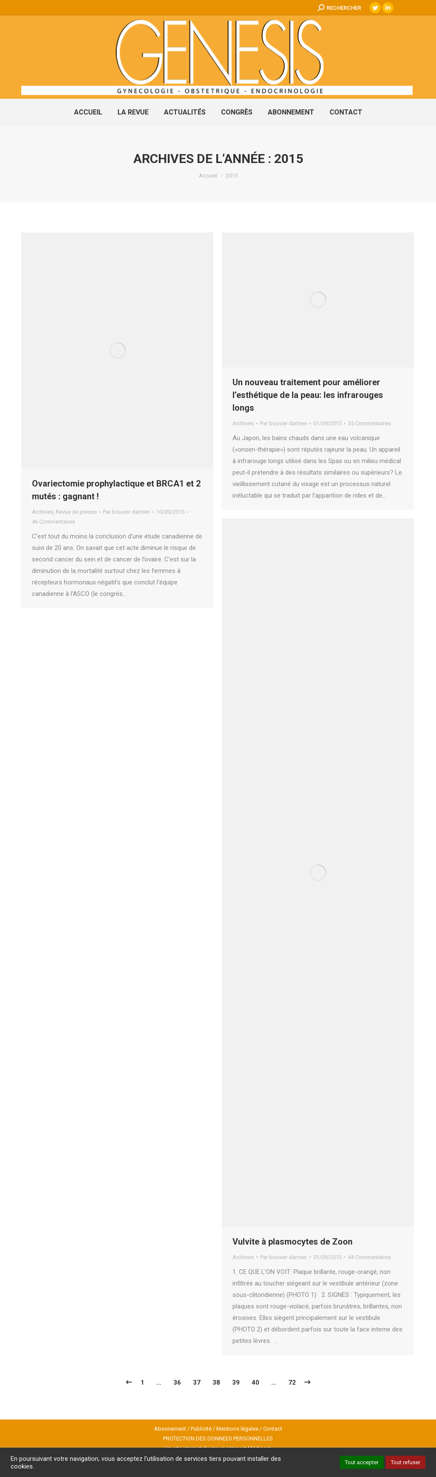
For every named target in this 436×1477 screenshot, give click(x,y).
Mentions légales (237, 1428)
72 (292, 1382)
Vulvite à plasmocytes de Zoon (292, 1242)
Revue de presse (76, 512)
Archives (42, 512)
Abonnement (170, 1428)
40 (255, 1382)
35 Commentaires (369, 423)
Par (126, 512)
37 (197, 1382)
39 (236, 1382)
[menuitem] (88, 112)
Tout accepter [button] (362, 1462)
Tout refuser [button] (405, 1462)
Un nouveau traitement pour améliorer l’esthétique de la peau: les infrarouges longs (307, 395)
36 (177, 1382)
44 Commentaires (369, 1257)
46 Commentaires (53, 521)
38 (216, 1382)
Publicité (201, 1428)
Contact (272, 1428)
